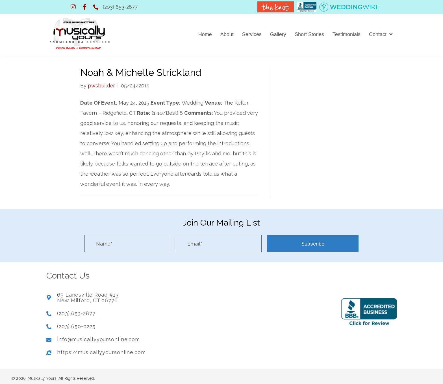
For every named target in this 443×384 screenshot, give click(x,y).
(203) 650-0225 (76, 323)
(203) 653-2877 (120, 7)
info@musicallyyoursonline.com (98, 336)
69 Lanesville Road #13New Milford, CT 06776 (88, 295)
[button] (73, 7)
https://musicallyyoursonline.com (101, 349)
